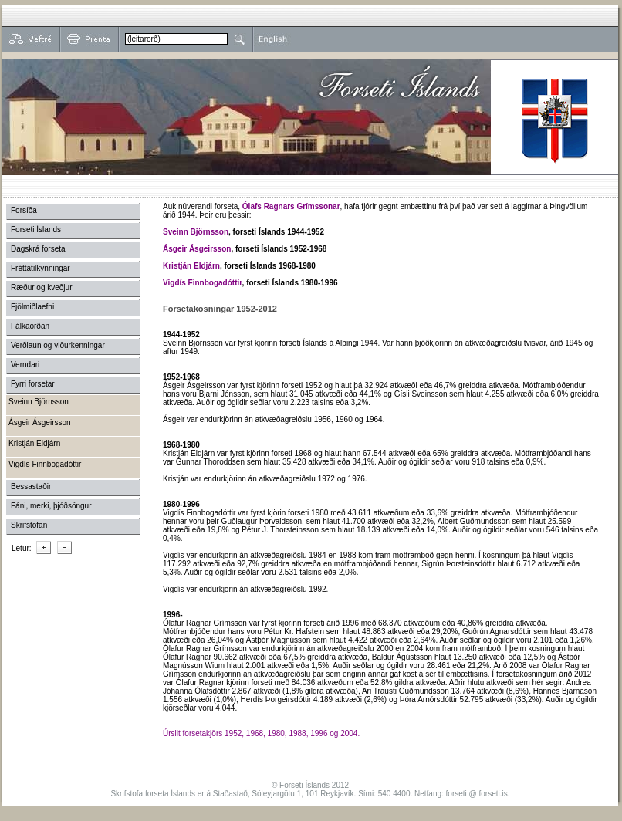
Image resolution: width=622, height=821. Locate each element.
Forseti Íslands (36, 229)
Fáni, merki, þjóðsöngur (51, 506)
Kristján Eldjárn (191, 266)
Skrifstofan (29, 525)
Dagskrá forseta (38, 249)
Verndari (25, 364)
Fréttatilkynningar (40, 268)
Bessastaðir (31, 486)
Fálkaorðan (30, 326)
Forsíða (24, 210)
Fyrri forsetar (33, 384)
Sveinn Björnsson (195, 232)
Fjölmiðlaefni (32, 306)
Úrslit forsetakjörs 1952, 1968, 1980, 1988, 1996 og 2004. (261, 733)
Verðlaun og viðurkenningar (58, 345)
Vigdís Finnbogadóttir (202, 283)
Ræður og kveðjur (41, 287)
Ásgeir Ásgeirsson (197, 249)
